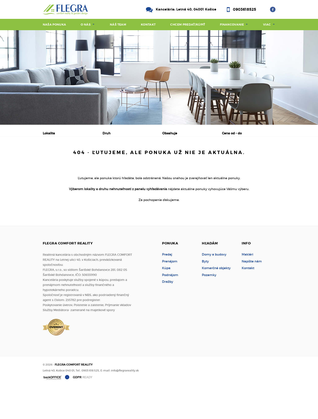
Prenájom (82, 155)
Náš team (118, 24)
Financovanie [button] (232, 24)
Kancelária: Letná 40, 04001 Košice (186, 9)
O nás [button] (86, 24)
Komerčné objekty (216, 300)
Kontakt (148, 24)
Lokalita (49, 133)
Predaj (56, 155)
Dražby (167, 313)
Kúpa (107, 155)
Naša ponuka (54, 24)
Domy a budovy (214, 286)
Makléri (247, 286)
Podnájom (132, 155)
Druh (106, 133)
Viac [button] (267, 24)
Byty (205, 293)
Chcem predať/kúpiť (187, 24)
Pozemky (209, 307)
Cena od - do (232, 133)
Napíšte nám (252, 293)
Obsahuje (169, 133)
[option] (159, 77)
